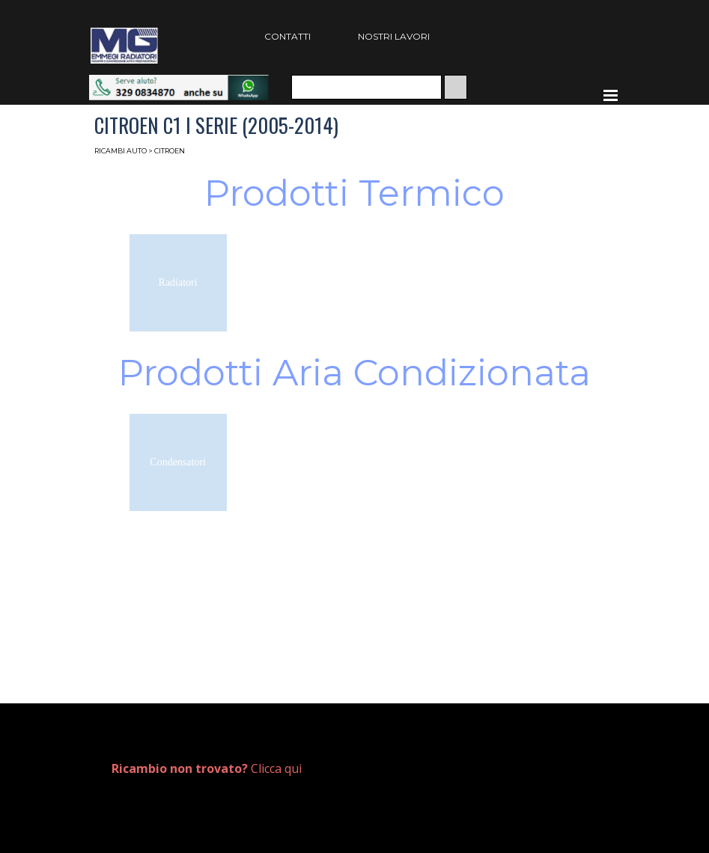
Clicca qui (207, 768)
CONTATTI (287, 36)
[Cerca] (366, 87)
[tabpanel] (225, 768)
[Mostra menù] (611, 95)
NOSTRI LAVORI (394, 36)
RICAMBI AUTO (120, 151)
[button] (179, 82)
